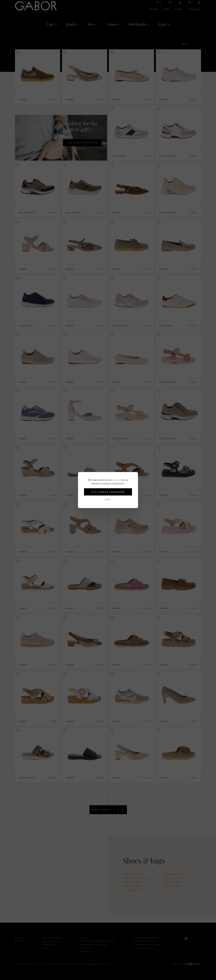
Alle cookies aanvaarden (108, 492)
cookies (116, 479)
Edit (108, 499)
